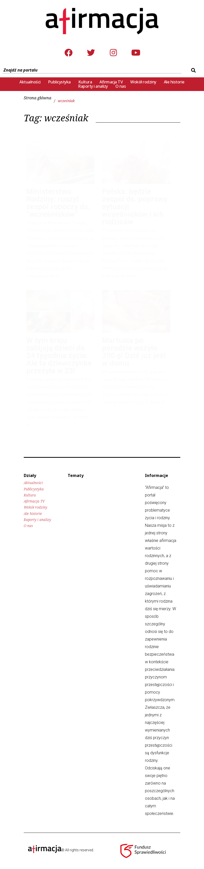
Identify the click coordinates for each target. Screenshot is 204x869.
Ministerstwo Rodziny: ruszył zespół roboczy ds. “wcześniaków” (58, 198)
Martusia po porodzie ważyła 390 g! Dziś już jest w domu (134, 346)
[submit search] (192, 70)
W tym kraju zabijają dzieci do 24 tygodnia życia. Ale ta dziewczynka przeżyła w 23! (59, 350)
